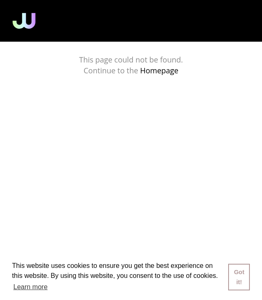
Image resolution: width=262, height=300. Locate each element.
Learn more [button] (30, 286)
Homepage (159, 70)
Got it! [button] (239, 277)
